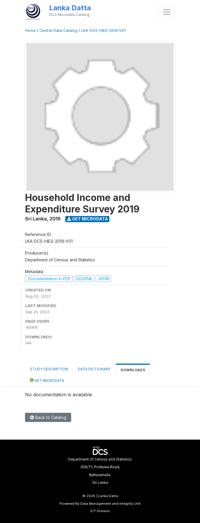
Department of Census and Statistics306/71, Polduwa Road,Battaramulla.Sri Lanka (100, 471)
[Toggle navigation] (167, 12)
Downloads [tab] (133, 370)
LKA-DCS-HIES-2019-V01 (103, 30)
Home (30, 30)
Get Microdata (87, 218)
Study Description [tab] (49, 369)
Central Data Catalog (58, 30)
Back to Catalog (48, 417)
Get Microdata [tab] (47, 380)
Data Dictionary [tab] (94, 369)
